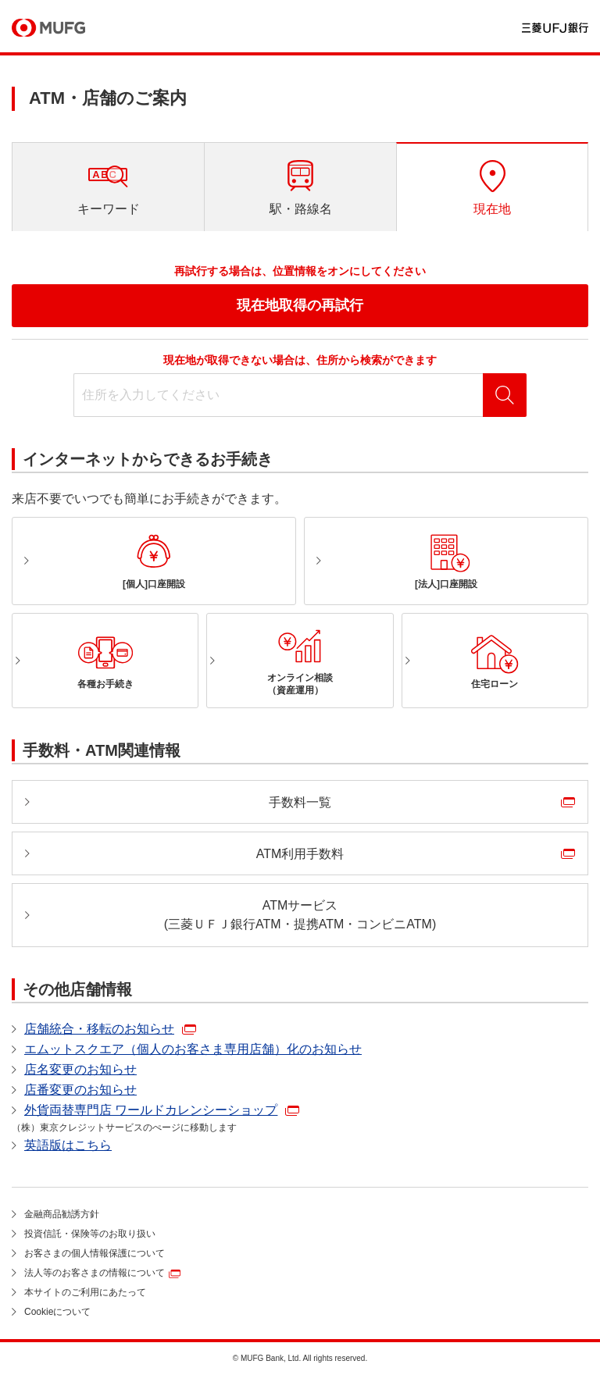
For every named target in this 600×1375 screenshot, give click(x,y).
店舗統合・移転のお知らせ (99, 1028)
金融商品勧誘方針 (61, 1214)
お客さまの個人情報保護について (94, 1253)
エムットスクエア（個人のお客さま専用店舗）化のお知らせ (193, 1049)
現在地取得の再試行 (300, 305)
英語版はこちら (68, 1145)
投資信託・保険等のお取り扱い (89, 1233)
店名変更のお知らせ (80, 1069)
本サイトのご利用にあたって (85, 1292)
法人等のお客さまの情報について (94, 1272)
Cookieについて (57, 1311)
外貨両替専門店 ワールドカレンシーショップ (150, 1110)
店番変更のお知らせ (80, 1089)
